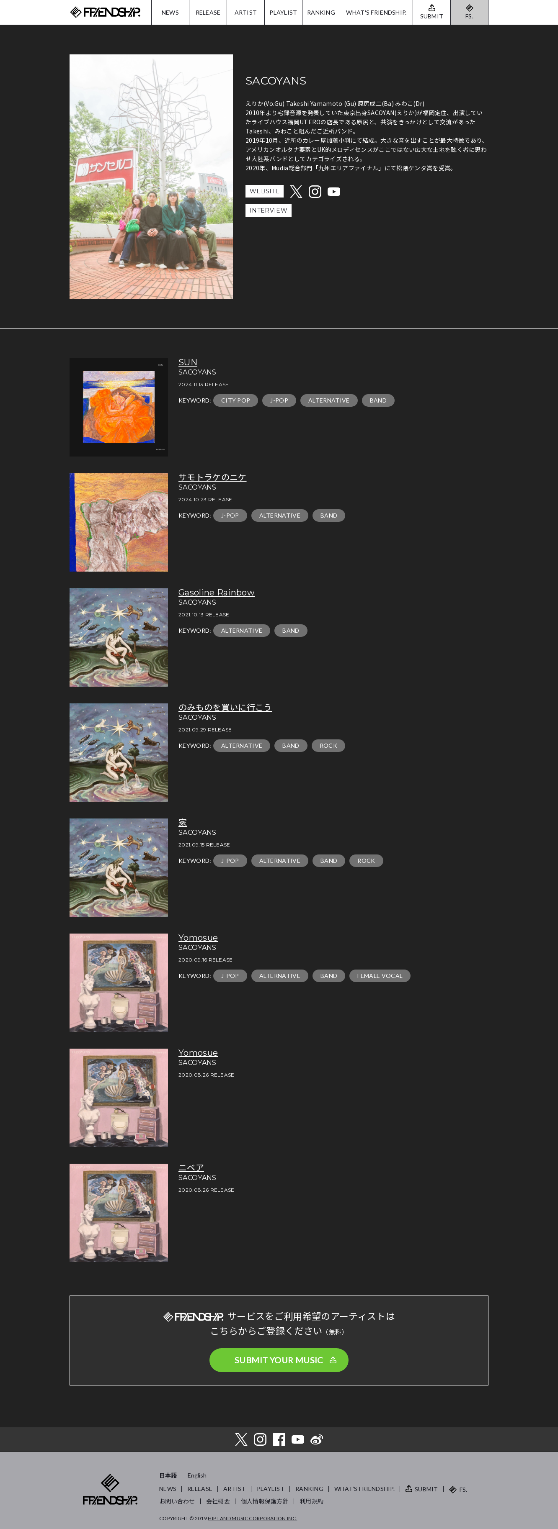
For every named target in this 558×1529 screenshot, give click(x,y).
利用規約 (311, 1501)
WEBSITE (264, 191)
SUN (187, 362)
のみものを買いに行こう (225, 708)
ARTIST (246, 12)
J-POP (279, 400)
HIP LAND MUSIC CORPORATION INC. (252, 1518)
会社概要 (218, 1501)
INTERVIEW (268, 210)
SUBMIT (426, 1489)
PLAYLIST (283, 12)
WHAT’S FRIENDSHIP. (364, 1488)
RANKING (321, 12)
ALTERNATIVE (329, 400)
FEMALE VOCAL (380, 975)
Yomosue (198, 938)
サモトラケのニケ (212, 477)
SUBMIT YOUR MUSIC (279, 1360)
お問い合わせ (177, 1501)
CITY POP (236, 400)
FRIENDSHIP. (105, 12)
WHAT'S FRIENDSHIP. (376, 12)
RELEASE (208, 12)
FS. (469, 16)
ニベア (191, 1168)
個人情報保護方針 (265, 1501)
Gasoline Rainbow (216, 592)
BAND (378, 400)
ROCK (328, 745)
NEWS (170, 12)
